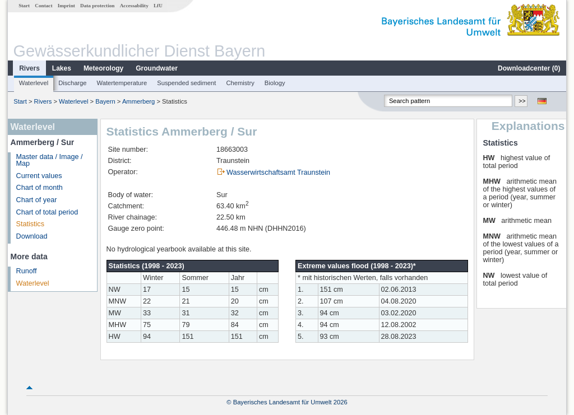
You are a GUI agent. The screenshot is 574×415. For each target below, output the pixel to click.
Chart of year (36, 200)
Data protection (97, 5)
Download (32, 236)
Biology (275, 83)
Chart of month (39, 188)
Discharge (72, 83)
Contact (43, 5)
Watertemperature (122, 83)
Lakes (61, 68)
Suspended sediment (186, 83)
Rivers (29, 68)
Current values (39, 176)
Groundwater (157, 68)
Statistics (30, 224)
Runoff (26, 271)
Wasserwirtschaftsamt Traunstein (278, 172)
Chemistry (240, 83)
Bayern (105, 101)
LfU (158, 5)
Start (24, 5)
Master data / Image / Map (49, 160)
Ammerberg (138, 101)
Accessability (134, 5)
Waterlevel (33, 83)
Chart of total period (47, 212)
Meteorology (103, 68)
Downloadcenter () (529, 68)
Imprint (66, 5)
